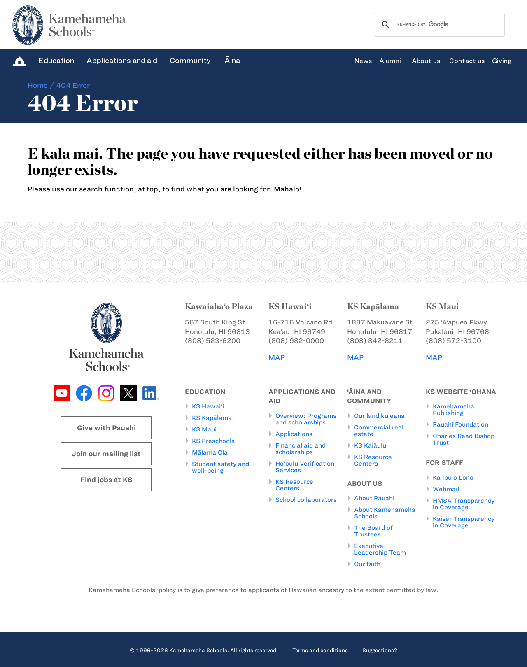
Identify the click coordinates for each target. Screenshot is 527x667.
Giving (502, 61)
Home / (41, 85)
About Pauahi (374, 498)
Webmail (446, 489)
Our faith (367, 564)
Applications (293, 434)
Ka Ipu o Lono (453, 477)
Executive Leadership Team (380, 549)
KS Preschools (213, 441)
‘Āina (231, 60)
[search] (438, 25)
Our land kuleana (379, 416)
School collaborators (306, 500)
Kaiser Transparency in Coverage (463, 522)
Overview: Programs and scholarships (305, 419)
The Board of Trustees (373, 531)
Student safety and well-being (220, 467)
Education (56, 60)
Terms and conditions (320, 650)
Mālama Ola (210, 452)
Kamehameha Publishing (453, 409)
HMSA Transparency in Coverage (463, 504)
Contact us (467, 61)
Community (190, 60)
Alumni (390, 61)
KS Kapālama (212, 418)
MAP (276, 357)
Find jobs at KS (106, 479)
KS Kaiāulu (370, 445)
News (363, 61)
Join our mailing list (106, 453)
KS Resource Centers (294, 485)
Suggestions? (379, 650)
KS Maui (204, 429)
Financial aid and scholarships (300, 448)
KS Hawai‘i (208, 406)
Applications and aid (121, 60)
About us (426, 61)
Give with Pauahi (106, 427)
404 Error (73, 85)
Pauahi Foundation (460, 424)
